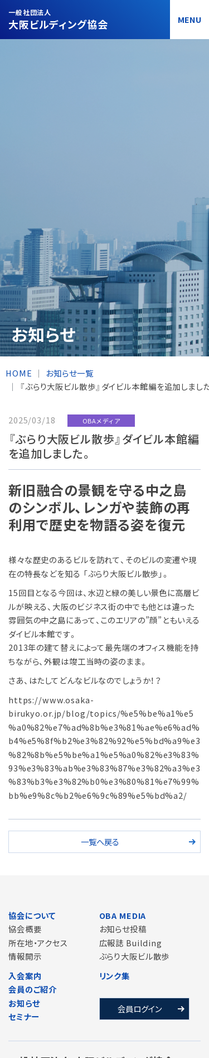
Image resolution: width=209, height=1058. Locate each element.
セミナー (23, 1016)
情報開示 (24, 956)
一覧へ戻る (100, 841)
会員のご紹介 (32, 989)
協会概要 (24, 929)
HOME (19, 373)
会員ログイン (140, 1008)
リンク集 (114, 975)
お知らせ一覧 (69, 373)
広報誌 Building (130, 943)
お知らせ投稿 (123, 929)
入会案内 (24, 975)
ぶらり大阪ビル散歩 (134, 956)
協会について (32, 915)
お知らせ (24, 1003)
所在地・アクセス (38, 943)
